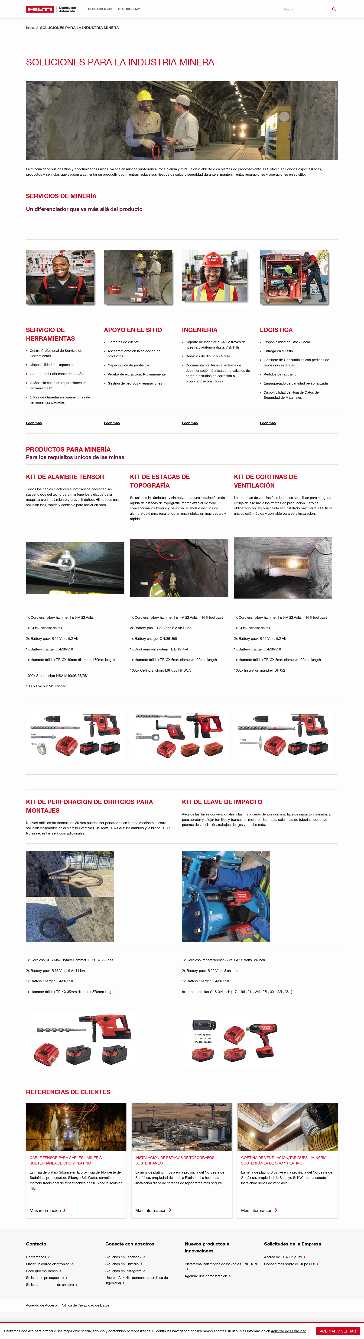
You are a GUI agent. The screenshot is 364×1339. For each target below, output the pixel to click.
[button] (100, 9)
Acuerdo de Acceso (41, 1305)
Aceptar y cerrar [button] (338, 1331)
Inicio (30, 27)
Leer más (34, 423)
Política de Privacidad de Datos (85, 1305)
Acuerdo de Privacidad (288, 1331)
